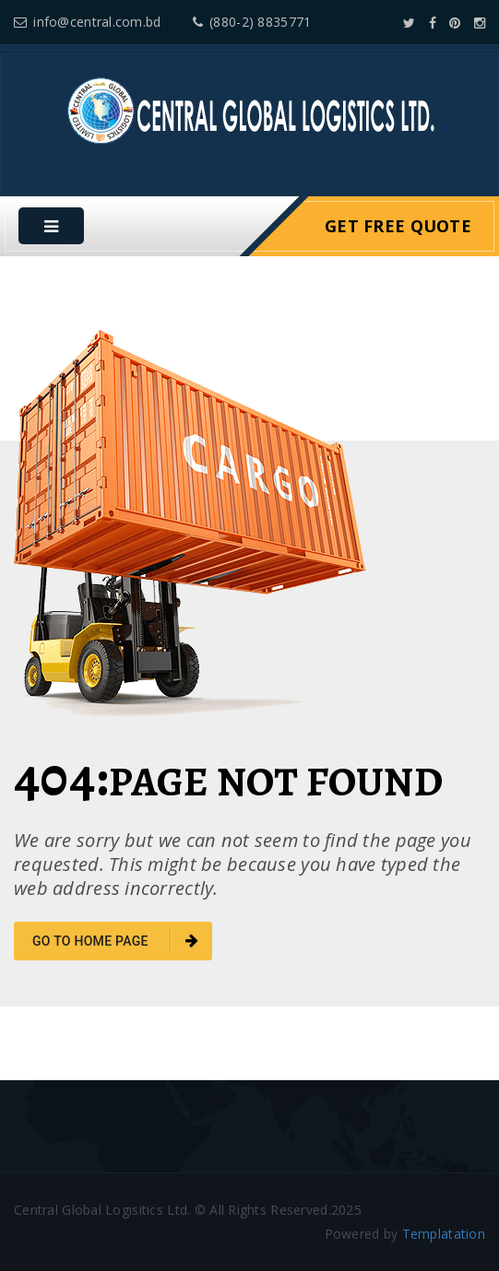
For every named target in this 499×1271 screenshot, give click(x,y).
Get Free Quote (398, 226)
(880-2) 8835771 (252, 21)
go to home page (115, 941)
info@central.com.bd (87, 21)
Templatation (443, 1233)
